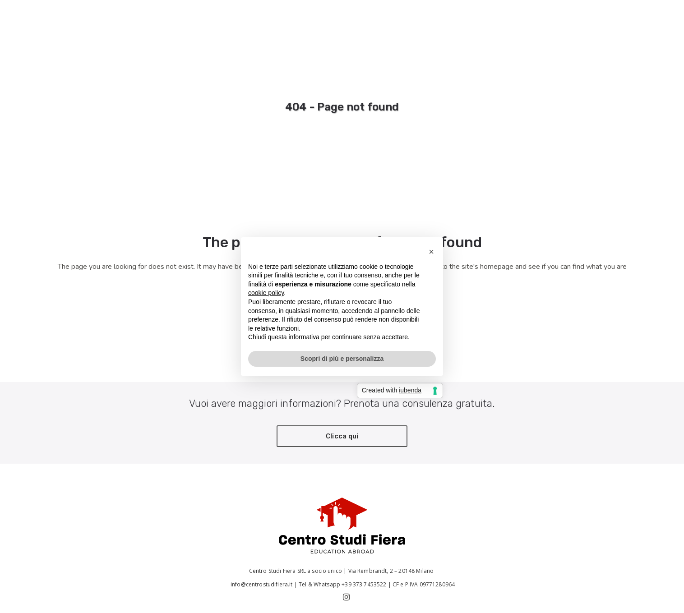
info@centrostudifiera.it (261, 584)
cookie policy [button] (266, 292)
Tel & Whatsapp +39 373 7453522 (343, 584)
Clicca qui (342, 436)
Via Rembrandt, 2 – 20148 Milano (391, 571)
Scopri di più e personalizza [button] (342, 358)
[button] (431, 251)
